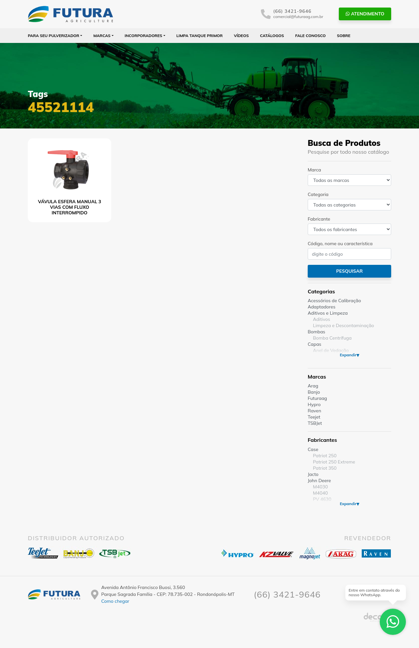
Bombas (316, 332)
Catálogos (272, 35)
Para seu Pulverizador (53, 35)
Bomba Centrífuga (332, 338)
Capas (314, 344)
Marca (314, 170)
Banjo (314, 392)
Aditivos (321, 319)
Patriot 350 (325, 468)
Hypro (314, 404)
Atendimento (365, 14)
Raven (314, 411)
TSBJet (315, 423)
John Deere (319, 480)
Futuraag (317, 398)
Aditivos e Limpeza (328, 313)
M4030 (320, 487)
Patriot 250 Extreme (334, 462)
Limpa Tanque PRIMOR (199, 35)
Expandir (348, 354)
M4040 (320, 493)
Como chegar (115, 601)
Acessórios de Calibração (334, 301)
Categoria (318, 194)
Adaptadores (322, 307)
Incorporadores (143, 35)
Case (313, 449)
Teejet (314, 417)
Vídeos (241, 35)
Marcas (102, 35)
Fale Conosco (310, 35)
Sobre (343, 35)
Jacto (313, 474)
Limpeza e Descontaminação (343, 325)
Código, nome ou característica (340, 243)
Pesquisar (349, 271)
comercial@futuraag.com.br (298, 16)
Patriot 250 (325, 456)
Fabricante (319, 219)
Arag (313, 386)
